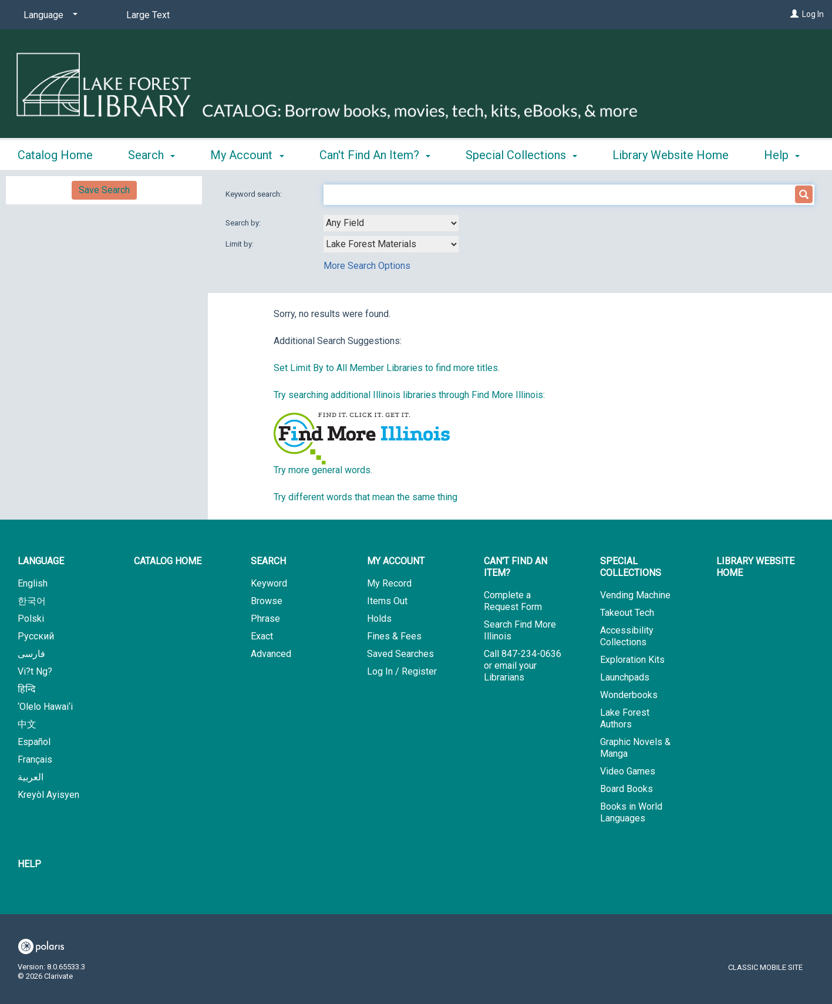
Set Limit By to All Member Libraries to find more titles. (387, 367)
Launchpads (624, 677)
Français (35, 759)
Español (34, 741)
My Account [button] (247, 153)
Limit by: (240, 244)
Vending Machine (635, 595)
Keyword (269, 583)
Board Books (626, 788)
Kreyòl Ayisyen (48, 794)
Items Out (387, 601)
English (33, 583)
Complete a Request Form (513, 600)
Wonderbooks (629, 694)
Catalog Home (55, 153)
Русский (36, 636)
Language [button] (41, 561)
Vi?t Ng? (35, 671)
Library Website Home (755, 566)
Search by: (243, 222)
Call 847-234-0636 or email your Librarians (522, 665)
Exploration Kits (632, 659)
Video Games (627, 771)
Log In (813, 14)
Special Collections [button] (521, 153)
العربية (30, 777)
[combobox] (391, 223)
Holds (379, 618)
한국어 (32, 601)
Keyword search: (254, 194)
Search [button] (151, 153)
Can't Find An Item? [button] (374, 153)
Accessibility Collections (627, 636)
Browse (266, 601)
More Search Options (367, 265)
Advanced (271, 653)
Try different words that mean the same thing (365, 497)
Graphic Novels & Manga (635, 747)
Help (29, 864)
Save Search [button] (104, 190)
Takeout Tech (627, 612)
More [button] (635, 155)
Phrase (265, 618)
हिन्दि (27, 689)
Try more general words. (323, 470)
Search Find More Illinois (520, 630)
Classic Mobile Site (765, 967)
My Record (389, 583)
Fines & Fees (394, 636)
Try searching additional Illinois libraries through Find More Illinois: (409, 394)
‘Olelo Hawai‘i (45, 706)
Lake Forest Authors (624, 718)
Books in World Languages (631, 812)
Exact (262, 636)
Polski (31, 618)
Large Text (148, 15)
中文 (27, 724)
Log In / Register (402, 671)
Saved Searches (400, 653)
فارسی (31, 653)
